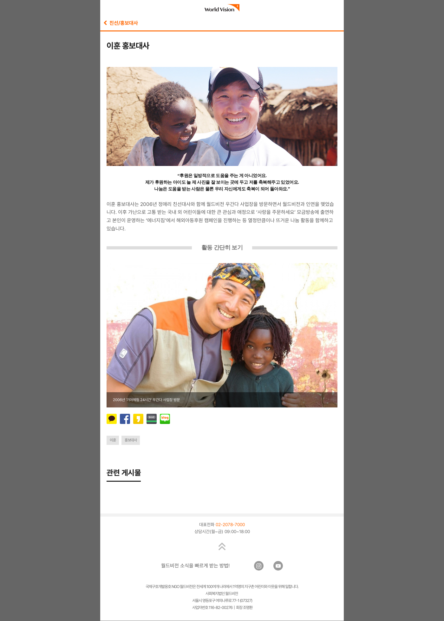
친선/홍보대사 (120, 23)
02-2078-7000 (230, 524)
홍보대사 (131, 440)
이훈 (113, 440)
